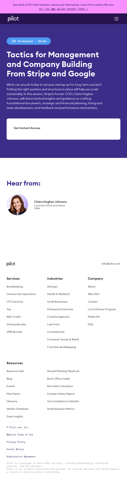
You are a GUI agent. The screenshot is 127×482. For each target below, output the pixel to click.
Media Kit (94, 316)
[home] (18, 19)
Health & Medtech (58, 294)
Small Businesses (57, 301)
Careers (93, 301)
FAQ (90, 324)
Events (11, 386)
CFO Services (15, 301)
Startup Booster (16, 324)
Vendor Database (17, 408)
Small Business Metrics (61, 408)
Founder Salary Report (61, 393)
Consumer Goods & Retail (63, 339)
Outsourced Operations (21, 294)
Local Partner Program (102, 309)
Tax (9, 309)
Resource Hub (15, 371)
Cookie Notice (15, 449)
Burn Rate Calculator (60, 386)
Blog (9, 378)
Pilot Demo (13, 393)
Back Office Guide (58, 378)
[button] (115, 19)
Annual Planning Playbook (63, 371)
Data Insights (15, 416)
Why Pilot (93, 294)
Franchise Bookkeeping (61, 347)
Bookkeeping (15, 286)
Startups (52, 286)
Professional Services (60, 309)
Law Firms (53, 324)
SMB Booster (14, 331)
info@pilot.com (111, 263)
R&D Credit (14, 316)
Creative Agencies (58, 316)
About (91, 286)
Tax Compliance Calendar (63, 401)
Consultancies (55, 331)
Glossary (12, 401)
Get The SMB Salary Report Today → (63, 9)
